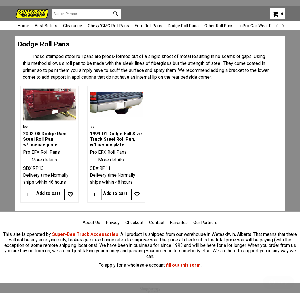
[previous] (277, 25)
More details (44, 160)
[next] (282, 25)
